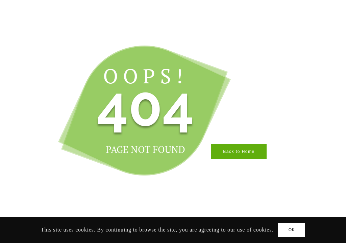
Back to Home (238, 151)
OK (292, 229)
